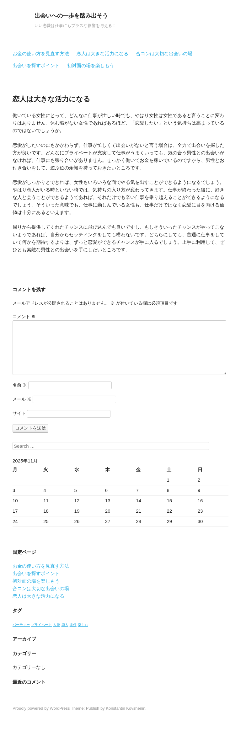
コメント (24, 316)
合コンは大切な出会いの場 (164, 53)
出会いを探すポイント (36, 65)
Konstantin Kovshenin (125, 708)
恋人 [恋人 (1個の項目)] (65, 625)
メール (22, 399)
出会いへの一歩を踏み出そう (71, 16)
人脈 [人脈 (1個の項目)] (56, 625)
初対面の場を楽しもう (90, 65)
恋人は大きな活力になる (102, 53)
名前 (20, 384)
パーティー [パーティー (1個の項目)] (21, 625)
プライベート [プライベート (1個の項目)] (41, 625)
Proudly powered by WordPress (41, 708)
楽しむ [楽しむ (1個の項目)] (83, 625)
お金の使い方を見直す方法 (41, 53)
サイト (19, 413)
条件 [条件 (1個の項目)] (73, 625)
